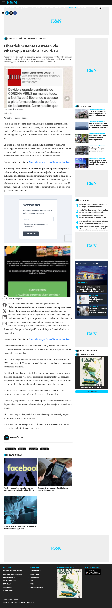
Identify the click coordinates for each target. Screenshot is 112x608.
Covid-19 (22, 449)
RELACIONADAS (15, 455)
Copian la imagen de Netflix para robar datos (49, 162)
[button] (5, 298)
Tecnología (10, 449)
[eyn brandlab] (87, 264)
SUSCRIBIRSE (92, 391)
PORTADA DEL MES (65, 567)
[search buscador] (100, 8)
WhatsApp (33, 449)
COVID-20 (44, 449)
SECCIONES (7, 567)
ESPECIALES (35, 567)
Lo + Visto (85, 200)
